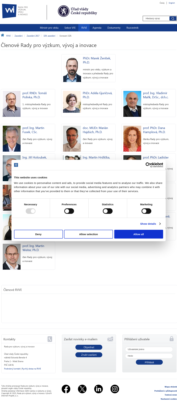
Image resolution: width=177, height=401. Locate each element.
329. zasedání (49, 36)
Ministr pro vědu (49, 27)
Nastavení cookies (169, 399)
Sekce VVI (69, 27)
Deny (38, 234)
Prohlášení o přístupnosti (165, 391)
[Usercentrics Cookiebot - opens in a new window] (148, 165)
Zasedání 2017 (33, 36)
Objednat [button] (89, 347)
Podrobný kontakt (12, 368)
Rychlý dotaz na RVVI (31, 368)
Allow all (138, 234)
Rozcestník (132, 27)
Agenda (97, 27)
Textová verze (171, 395)
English (172, 3)
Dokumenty (113, 27)
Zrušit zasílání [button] (89, 354)
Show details (148, 223)
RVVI (84, 27)
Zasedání (19, 36)
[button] (149, 362)
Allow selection (88, 234)
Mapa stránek (171, 387)
